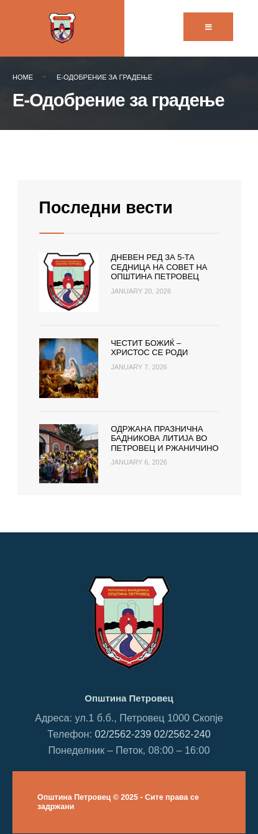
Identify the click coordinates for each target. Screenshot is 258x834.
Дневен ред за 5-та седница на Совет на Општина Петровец (159, 267)
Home (22, 77)
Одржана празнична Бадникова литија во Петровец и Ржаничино (164, 438)
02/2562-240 (182, 733)
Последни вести (106, 207)
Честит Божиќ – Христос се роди (149, 348)
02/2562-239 (122, 733)
